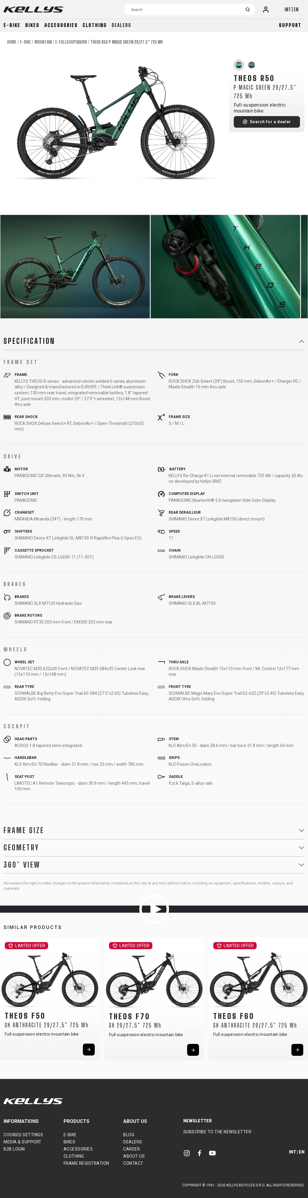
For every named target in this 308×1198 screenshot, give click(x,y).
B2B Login (14, 1149)
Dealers (121, 25)
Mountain (43, 42)
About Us (134, 1156)
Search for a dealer (270, 121)
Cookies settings (23, 1134)
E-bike (12, 25)
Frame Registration (86, 1163)
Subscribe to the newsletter (217, 1131)
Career (131, 1149)
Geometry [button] (21, 847)
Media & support (23, 1142)
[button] (6, 997)
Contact (133, 1163)
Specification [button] (29, 341)
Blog (128, 1134)
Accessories (61, 25)
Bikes (32, 25)
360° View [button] (22, 865)
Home (11, 42)
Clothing (95, 25)
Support (290, 25)
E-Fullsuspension (71, 42)
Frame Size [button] (24, 830)
